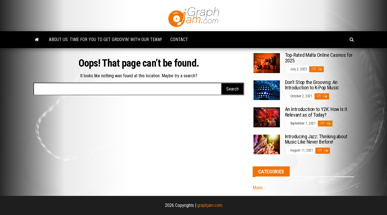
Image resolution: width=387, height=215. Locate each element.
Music (258, 187)
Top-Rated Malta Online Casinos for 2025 (319, 58)
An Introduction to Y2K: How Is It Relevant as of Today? (316, 112)
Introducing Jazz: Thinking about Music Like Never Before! (316, 139)
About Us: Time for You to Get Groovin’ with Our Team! (105, 39)
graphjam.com (209, 205)
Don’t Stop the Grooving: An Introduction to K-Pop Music (312, 85)
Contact (179, 39)
